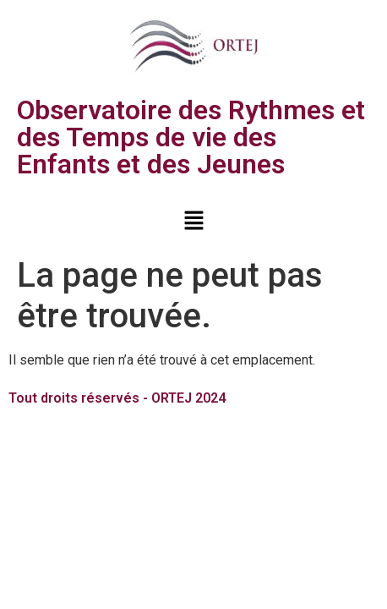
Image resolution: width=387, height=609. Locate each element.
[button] (193, 221)
